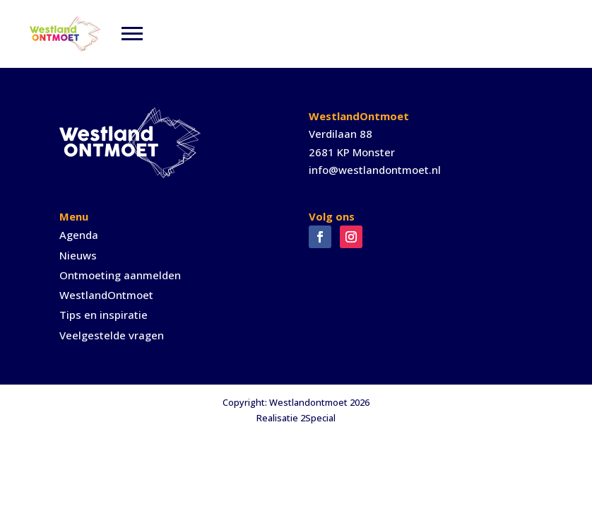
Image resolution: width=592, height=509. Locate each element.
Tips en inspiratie (103, 315)
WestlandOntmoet (106, 295)
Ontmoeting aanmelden (120, 275)
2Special (318, 417)
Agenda (78, 235)
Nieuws (78, 255)
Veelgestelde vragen (111, 335)
